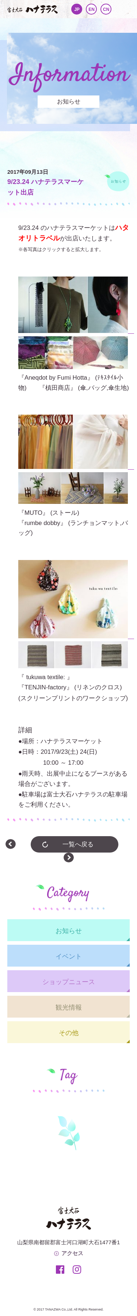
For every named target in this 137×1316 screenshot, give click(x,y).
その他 (69, 1033)
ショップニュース (68, 982)
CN (106, 9)
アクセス (72, 1253)
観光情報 (69, 1007)
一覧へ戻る (78, 844)
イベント (69, 956)
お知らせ (69, 931)
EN (91, 9)
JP (77, 9)
